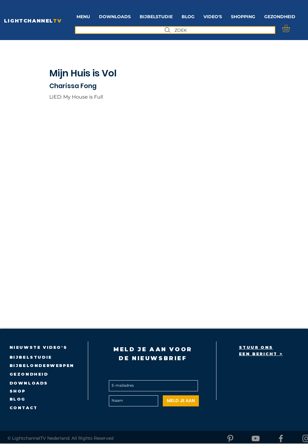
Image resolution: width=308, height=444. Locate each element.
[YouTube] (256, 438)
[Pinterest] (230, 438)
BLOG (18, 399)
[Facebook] (281, 438)
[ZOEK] (175, 30)
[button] (156, 17)
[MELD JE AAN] (181, 400)
